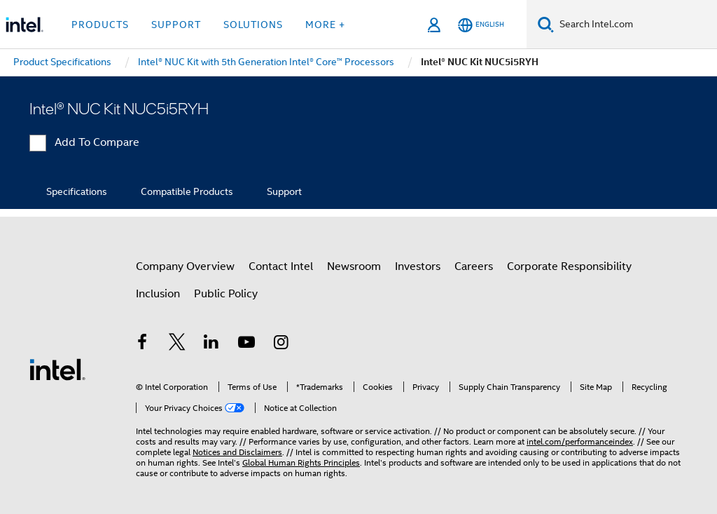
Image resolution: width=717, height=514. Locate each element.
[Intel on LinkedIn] (211, 344)
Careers (473, 266)
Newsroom (354, 266)
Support (284, 191)
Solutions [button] (253, 24)
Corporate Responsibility (569, 266)
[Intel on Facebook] (142, 344)
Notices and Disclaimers (237, 452)
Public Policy (226, 294)
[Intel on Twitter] (177, 344)
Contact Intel (281, 266)
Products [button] (100, 24)
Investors (417, 266)
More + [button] (325, 24)
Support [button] (176, 24)
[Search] (546, 24)
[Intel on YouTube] (246, 344)
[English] (481, 25)
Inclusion (158, 294)
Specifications (76, 191)
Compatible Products (187, 191)
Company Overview (185, 266)
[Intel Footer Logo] (57, 369)
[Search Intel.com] (635, 24)
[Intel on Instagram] (281, 344)
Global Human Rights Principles (301, 462)
